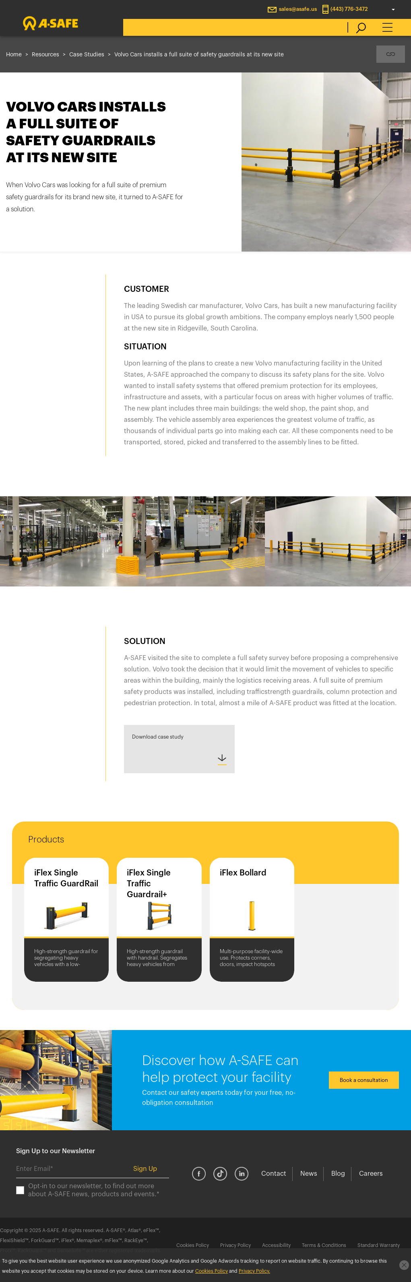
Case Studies (86, 55)
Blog (338, 1174)
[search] (356, 27)
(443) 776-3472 (349, 9)
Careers (371, 1174)
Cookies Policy (192, 1245)
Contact (273, 1174)
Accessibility (276, 1245)
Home (14, 55)
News (308, 1174)
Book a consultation (364, 1080)
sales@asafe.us (298, 9)
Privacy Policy (235, 1245)
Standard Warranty (378, 1245)
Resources (45, 55)
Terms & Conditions (324, 1245)
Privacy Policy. (254, 1271)
